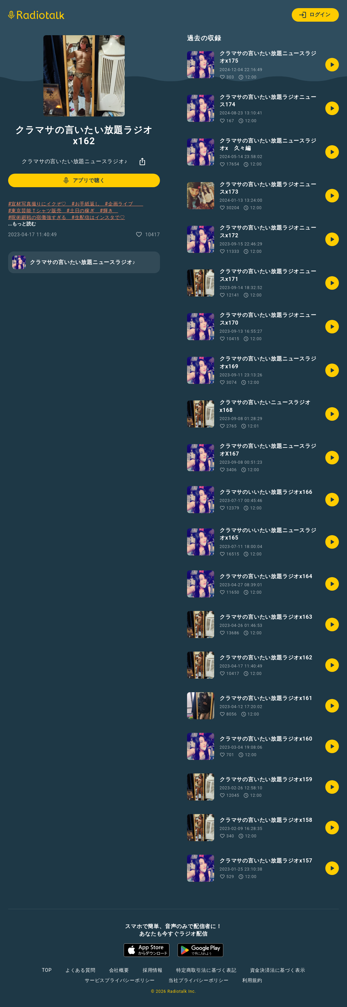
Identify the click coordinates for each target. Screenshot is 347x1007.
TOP (47, 970)
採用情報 (153, 970)
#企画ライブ (124, 203)
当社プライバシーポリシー (198, 980)
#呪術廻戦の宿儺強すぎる (40, 217)
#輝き (109, 210)
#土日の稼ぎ (83, 210)
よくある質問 (80, 970)
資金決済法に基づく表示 (277, 970)
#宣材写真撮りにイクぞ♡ (40, 203)
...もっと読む (22, 223)
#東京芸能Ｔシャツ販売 (37, 210)
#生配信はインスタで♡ (98, 217)
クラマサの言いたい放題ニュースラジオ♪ (74, 161)
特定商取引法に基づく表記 (206, 970)
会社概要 (119, 970)
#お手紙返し (88, 203)
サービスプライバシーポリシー (120, 980)
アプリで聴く (83, 180)
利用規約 (252, 980)
